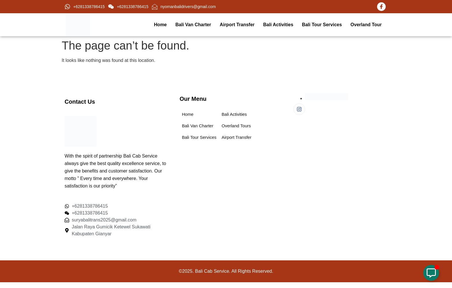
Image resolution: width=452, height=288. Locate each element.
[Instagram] (299, 109)
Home (160, 24)
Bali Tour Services (322, 24)
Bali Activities (278, 24)
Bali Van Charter (193, 24)
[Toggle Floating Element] (431, 273)
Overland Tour (366, 24)
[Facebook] (381, 6)
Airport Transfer (237, 24)
